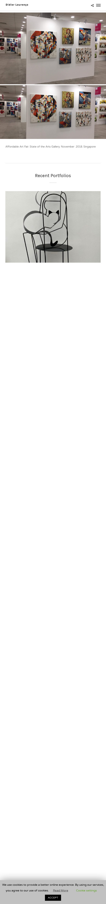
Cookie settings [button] (86, 890)
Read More (60, 890)
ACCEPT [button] (53, 897)
